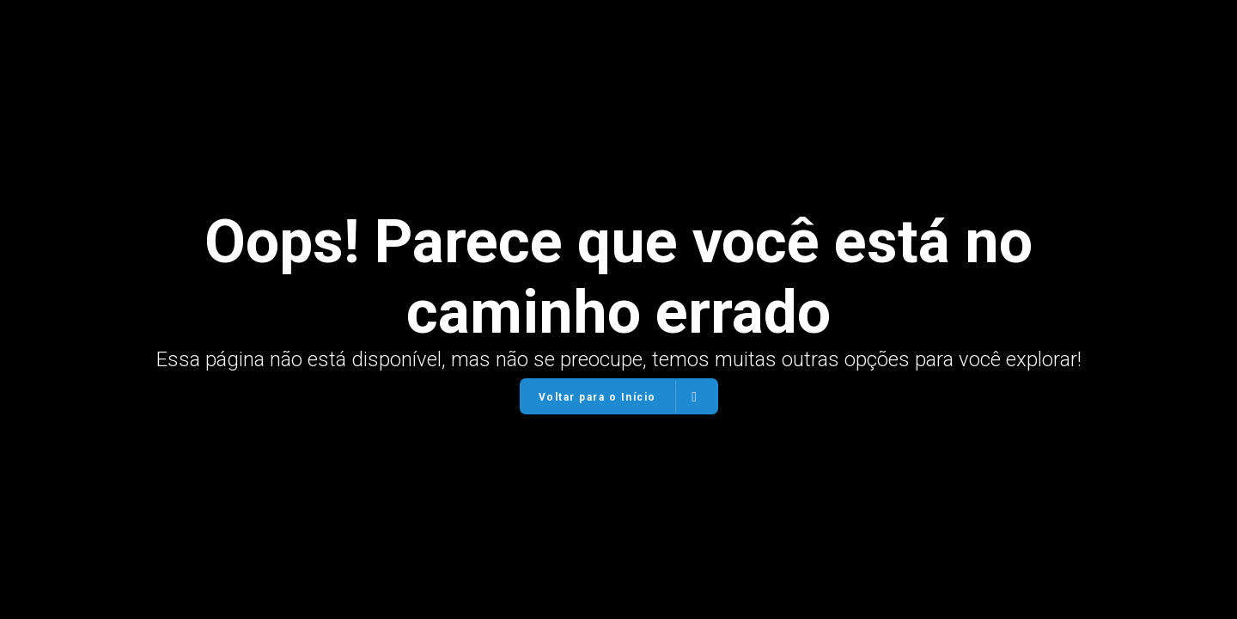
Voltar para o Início (618, 396)
